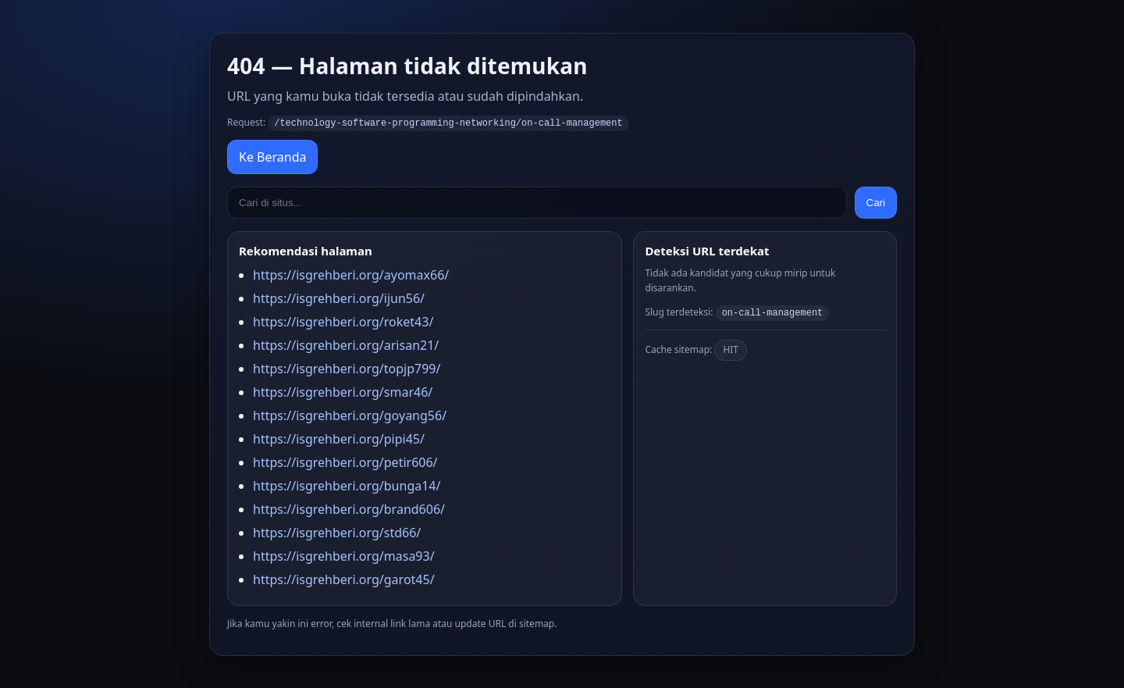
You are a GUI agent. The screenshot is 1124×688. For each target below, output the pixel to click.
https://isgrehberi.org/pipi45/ (339, 438)
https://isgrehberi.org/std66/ (337, 531)
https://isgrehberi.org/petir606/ (345, 461)
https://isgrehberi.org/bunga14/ (346, 485)
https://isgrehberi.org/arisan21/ (346, 344)
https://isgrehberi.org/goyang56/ (349, 414)
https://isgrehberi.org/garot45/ (344, 578)
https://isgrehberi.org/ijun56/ (339, 297)
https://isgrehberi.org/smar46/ (342, 391)
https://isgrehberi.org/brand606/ (349, 508)
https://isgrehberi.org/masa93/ (344, 555)
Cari (875, 202)
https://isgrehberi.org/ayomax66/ (351, 274)
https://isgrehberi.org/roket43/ (343, 321)
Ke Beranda (272, 156)
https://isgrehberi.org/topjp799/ (346, 367)
